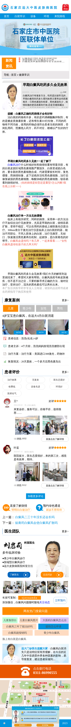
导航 (6, 74)
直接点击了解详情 (55, 439)
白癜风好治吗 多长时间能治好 (39, 59)
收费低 (12, 386)
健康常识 (24, 74)
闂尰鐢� (45, 725)
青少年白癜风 (52, 632)
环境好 (59, 386)
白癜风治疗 (14, 164)
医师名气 (11, 393)
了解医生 (19, 575)
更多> (65, 300)
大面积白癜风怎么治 (54, 620)
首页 (6, 16)
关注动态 (44, 602)
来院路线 (59, 16)
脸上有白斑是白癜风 (14, 639)
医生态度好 (59, 380)
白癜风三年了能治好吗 (19, 626)
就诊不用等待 (54, 509)
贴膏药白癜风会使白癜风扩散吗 (36, 522)
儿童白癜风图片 (29, 620)
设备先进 (35, 386)
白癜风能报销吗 (17, 632)
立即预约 (60, 600)
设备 (33, 16)
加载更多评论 (35, 496)
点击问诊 (52, 575)
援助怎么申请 (53, 626)
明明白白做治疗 (21, 509)
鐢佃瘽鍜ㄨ (23, 725)
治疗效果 (11, 380)
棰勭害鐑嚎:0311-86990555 (33, 708)
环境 (46, 16)
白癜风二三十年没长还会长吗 (35, 517)
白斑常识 (20, 16)
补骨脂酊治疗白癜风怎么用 (38, 61)
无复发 (35, 380)
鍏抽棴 (56, 708)
